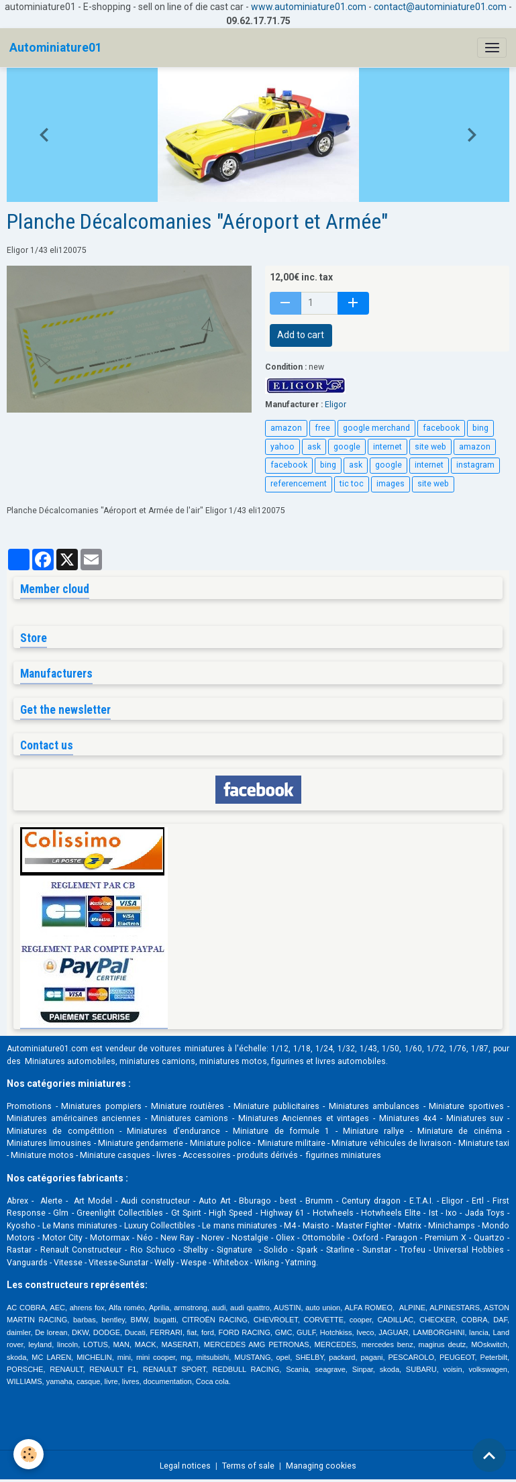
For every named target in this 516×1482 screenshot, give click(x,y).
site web (430, 447)
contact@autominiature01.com (440, 6)
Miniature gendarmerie (140, 1143)
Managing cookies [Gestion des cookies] (321, 1466)
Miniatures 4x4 (408, 1118)
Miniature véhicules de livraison (391, 1143)
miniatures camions (157, 1061)
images (390, 483)
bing (480, 428)
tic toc (352, 483)
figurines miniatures (342, 1155)
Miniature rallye (373, 1131)
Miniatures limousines (49, 1143)
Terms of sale (248, 1466)
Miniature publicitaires (276, 1106)
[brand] (55, 47)
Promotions (29, 1106)
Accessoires (207, 1155)
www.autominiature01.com (308, 6)
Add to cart (300, 334)
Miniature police (220, 1143)
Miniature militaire (291, 1143)
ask (314, 447)
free (322, 428)
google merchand (376, 428)
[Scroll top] (489, 1455)
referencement (298, 483)
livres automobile (348, 1061)
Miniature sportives (466, 1106)
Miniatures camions (190, 1118)
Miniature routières (188, 1106)
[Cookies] (28, 1454)
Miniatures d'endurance (173, 1131)
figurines (287, 1061)
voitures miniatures (187, 1048)
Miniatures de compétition (60, 1131)
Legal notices (185, 1466)
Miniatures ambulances (374, 1106)
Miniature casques (115, 1155)
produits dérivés (267, 1155)
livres (166, 1155)
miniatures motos (233, 1061)
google (346, 447)
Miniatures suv (475, 1118)
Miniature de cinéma (459, 1131)
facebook (441, 428)
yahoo (282, 447)
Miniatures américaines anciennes (74, 1118)
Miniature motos (42, 1155)
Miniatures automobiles (70, 1061)
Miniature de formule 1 (281, 1131)
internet (387, 447)
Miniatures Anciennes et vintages (304, 1118)
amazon (286, 428)
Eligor (335, 404)
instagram (475, 465)
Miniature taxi (483, 1143)
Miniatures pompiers (101, 1106)
